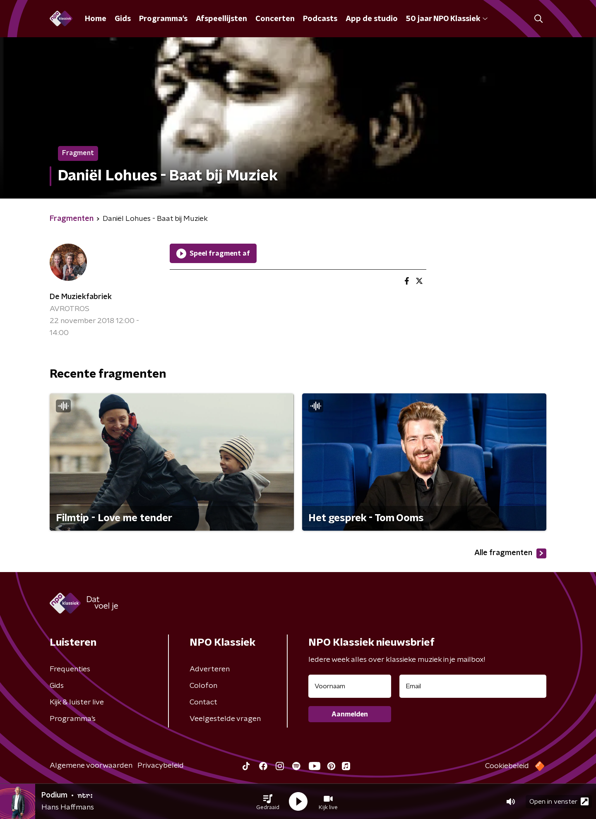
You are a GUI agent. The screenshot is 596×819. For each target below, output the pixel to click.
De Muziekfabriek (81, 297)
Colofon (203, 686)
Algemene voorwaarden (91, 765)
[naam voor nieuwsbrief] (349, 686)
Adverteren (210, 669)
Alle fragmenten (510, 553)
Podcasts (320, 19)
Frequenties (70, 669)
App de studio (372, 19)
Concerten (275, 19)
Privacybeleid (160, 765)
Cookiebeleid (507, 766)
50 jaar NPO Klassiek (447, 19)
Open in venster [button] (559, 801)
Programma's (163, 19)
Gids (123, 19)
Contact (203, 702)
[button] (268, 801)
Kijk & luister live (77, 702)
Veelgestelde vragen (225, 719)
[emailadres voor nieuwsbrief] (472, 686)
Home (95, 19)
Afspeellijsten (221, 19)
